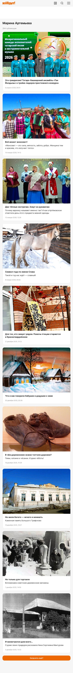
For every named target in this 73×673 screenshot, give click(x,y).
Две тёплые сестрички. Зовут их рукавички (27, 207)
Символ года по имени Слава (20, 272)
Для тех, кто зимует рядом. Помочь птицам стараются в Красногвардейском (33, 335)
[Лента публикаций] (55, 3)
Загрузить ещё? (36, 658)
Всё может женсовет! (16, 142)
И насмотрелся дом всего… (19, 641)
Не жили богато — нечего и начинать (24, 517)
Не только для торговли (17, 579)
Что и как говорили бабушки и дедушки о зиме (29, 396)
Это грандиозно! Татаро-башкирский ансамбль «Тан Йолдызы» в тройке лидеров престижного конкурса (31, 81)
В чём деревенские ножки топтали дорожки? (28, 455)
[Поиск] (62, 3)
